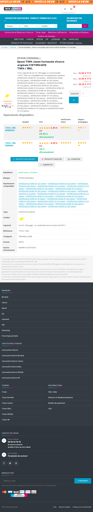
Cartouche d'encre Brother (13, 355)
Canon (4, 302)
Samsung (6, 330)
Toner (4, 392)
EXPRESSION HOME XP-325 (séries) (69, 196)
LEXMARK (55, 39)
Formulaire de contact (17, 456)
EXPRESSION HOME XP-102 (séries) (33, 183)
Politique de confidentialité (82, 507)
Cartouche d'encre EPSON (12, 372)
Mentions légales (64, 507)
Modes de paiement (56, 403)
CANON (30, 39)
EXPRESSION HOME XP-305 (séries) (62, 191)
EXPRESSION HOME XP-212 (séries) (52, 186)
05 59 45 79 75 (14, 442)
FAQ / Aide (52, 392)
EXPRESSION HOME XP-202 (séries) (62, 183)
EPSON (39, 39)
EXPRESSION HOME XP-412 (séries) (52, 201)
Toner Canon (7, 403)
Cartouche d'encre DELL (12, 366)
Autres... (79, 43)
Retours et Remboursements (60, 397)
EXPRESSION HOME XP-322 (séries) (40, 196)
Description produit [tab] (24, 159)
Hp (3, 313)
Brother (5, 297)
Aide (54, 507)
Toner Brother (8, 397)
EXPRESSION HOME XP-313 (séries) (52, 194)
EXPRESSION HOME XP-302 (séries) (33, 191)
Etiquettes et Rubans (79, 32)
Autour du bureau (46, 36)
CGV (50, 408)
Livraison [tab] (74, 159)
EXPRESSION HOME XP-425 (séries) (62, 206)
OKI (64, 39)
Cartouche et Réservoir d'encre (18, 32)
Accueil (5, 47)
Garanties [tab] (46, 165)
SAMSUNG (74, 39)
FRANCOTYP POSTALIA (22, 43)
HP (47, 39)
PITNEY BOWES (67, 43)
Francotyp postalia (10, 336)
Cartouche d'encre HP (11, 378)
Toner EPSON (7, 414)
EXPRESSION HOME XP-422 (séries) (33, 206)
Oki (3, 325)
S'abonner (83, 481)
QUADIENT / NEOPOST (46, 43)
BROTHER (19, 39)
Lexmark (5, 319)
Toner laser (40, 32)
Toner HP (6, 420)
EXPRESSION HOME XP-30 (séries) (68, 188)
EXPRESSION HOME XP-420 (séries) (69, 204)
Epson (4, 308)
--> (13, 26)
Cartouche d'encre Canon (12, 361)
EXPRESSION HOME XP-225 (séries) (40, 188)
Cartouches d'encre (10, 350)
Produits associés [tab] (52, 159)
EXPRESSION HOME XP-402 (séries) (61, 199)
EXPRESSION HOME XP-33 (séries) (32, 199)
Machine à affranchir (57, 32)
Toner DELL (6, 408)
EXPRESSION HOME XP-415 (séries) (40, 204)
